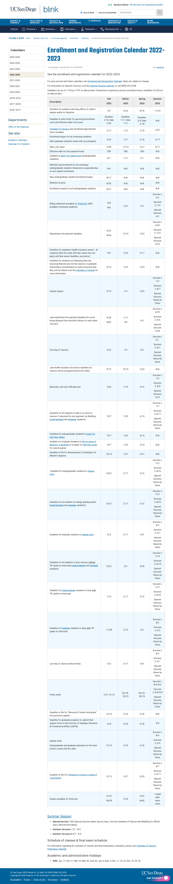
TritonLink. (82, 203)
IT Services (95, 21)
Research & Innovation (114, 22)
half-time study (90, 445)
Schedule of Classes (59, 129)
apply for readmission (71, 156)
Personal (29, 29)
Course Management (59, 38)
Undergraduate (68, 590)
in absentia (64, 445)
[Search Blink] (81, 13)
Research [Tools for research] (88, 29)
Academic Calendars (17, 140)
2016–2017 (15, 110)
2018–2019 (15, 98)
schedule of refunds (85, 270)
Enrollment (74, 38)
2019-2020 (15, 92)
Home (28, 38)
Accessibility (15, 880)
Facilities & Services (36, 22)
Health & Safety (133, 22)
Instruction (68, 29)
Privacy (27, 880)
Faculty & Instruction (56, 22)
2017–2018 (15, 104)
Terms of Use (39, 880)
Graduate (66, 628)
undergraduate (57, 419)
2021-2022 (15, 80)
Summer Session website (102, 86)
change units (88, 534)
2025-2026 (15, 57)
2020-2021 (15, 86)
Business (48, 29)
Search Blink (87, 13)
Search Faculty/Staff (106, 13)
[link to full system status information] (110, 5)
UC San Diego (23, 11)
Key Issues (52, 880)
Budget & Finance (15, 22)
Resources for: (110, 29)
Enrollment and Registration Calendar (105, 81)
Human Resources (75, 22)
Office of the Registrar (18, 127)
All (128, 29)
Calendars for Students (19, 144)
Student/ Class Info (40, 38)
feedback (160, 67)
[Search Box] (136, 12)
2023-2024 (15, 69)
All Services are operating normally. (146, 4)
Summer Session (59, 816)
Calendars (85, 38)
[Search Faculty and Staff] (97, 13)
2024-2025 (15, 63)
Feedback (64, 880)
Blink (51, 11)
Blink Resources (153, 22)
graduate (72, 419)
